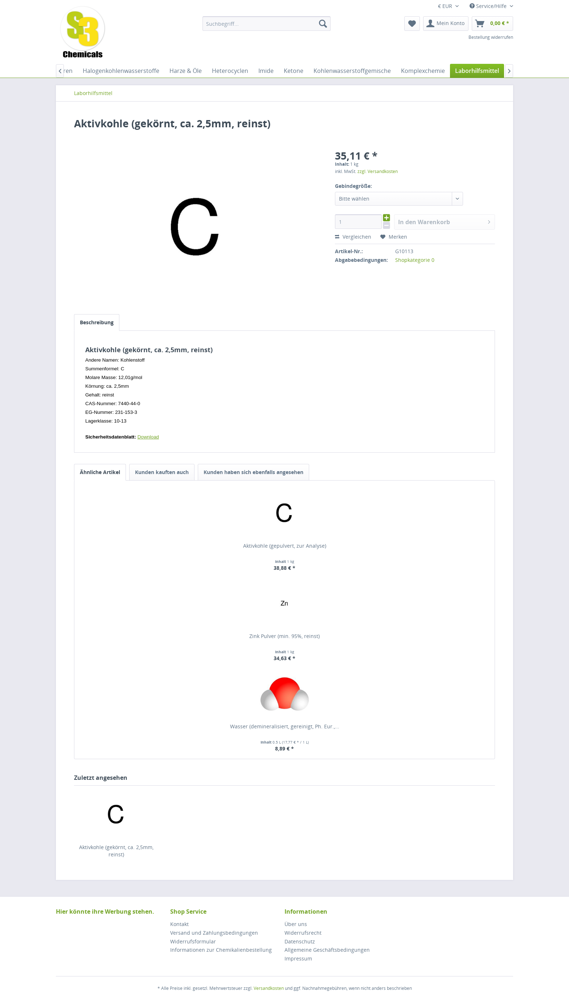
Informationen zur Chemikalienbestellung (221, 949)
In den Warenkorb (444, 221)
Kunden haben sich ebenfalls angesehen (253, 472)
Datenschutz (299, 941)
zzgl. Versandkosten (377, 171)
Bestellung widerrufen (490, 37)
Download (148, 437)
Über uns (295, 924)
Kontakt (179, 924)
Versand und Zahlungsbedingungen (214, 932)
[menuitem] (266, 23)
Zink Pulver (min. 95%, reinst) (284, 636)
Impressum (298, 958)
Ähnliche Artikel (100, 472)
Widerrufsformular (193, 941)
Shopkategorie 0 (414, 259)
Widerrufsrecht (303, 932)
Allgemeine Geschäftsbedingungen (327, 949)
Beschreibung (97, 322)
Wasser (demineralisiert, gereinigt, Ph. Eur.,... (284, 726)
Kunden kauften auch (162, 472)
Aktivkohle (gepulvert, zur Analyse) (284, 545)
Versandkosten (269, 988)
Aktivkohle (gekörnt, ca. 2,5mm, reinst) (116, 851)
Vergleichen (353, 236)
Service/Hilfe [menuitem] (489, 6)
